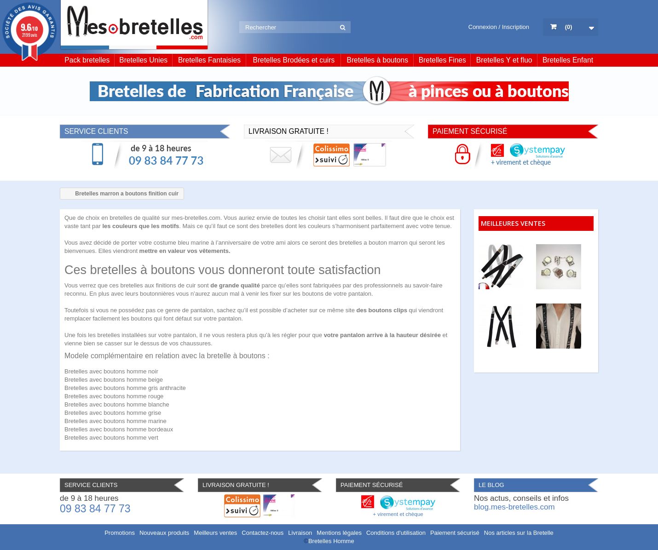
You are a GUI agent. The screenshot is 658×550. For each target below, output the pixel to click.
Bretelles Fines (442, 60)
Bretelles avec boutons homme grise (112, 412)
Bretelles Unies (143, 60)
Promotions (119, 532)
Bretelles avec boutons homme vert (111, 437)
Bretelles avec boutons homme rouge (113, 396)
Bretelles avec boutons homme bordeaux (118, 429)
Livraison (300, 532)
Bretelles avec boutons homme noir (111, 371)
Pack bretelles (87, 60)
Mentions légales (339, 532)
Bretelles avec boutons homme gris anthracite (125, 387)
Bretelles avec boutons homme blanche (116, 404)
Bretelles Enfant (568, 60)
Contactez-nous (262, 532)
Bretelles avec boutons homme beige (113, 379)
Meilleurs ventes (215, 532)
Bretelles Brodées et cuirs (294, 60)
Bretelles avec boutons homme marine (115, 421)
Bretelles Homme (331, 541)
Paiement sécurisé (454, 532)
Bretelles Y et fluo (504, 60)
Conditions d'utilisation (396, 532)
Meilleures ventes (513, 223)
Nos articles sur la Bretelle (519, 532)
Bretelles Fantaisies (209, 60)
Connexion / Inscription (498, 26)
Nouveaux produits (164, 532)
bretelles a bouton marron (374, 242)
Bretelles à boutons (378, 60)
